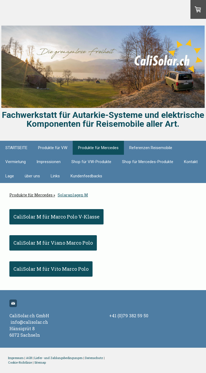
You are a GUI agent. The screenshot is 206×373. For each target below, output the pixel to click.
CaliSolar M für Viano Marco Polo (53, 243)
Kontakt (191, 161)
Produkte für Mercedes (98, 147)
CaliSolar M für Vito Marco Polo (51, 269)
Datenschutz (94, 358)
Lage (9, 176)
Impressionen (48, 161)
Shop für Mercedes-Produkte (147, 161)
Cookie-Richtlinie (20, 362)
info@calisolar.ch (29, 322)
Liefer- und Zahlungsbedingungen (58, 358)
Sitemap (40, 362)
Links (55, 176)
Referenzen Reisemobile (150, 147)
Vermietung (15, 161)
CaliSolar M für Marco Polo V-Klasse (56, 216)
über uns (32, 176)
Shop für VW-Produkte (91, 161)
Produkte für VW (52, 147)
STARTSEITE (16, 147)
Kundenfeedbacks (86, 176)
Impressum (16, 358)
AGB (29, 358)
